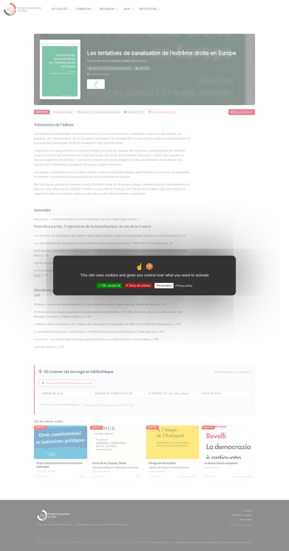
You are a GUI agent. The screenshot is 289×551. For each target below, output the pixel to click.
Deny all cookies (138, 285)
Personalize (164, 285)
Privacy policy (183, 285)
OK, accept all (109, 285)
